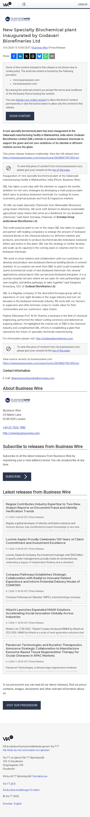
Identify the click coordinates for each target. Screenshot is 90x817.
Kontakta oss (40, 776)
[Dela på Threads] (33, 56)
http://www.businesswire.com (21, 433)
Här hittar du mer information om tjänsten (26, 750)
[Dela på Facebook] (14, 56)
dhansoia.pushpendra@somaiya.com (32, 378)
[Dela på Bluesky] (39, 56)
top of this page (61, 170)
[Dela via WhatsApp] (46, 56)
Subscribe (17, 476)
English (18, 803)
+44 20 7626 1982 (14, 427)
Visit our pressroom (21, 705)
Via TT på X (9, 783)
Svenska (7, 803)
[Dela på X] (26, 56)
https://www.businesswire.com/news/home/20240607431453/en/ (41, 157)
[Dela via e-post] (52, 56)
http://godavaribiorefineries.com (54, 338)
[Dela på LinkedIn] (20, 56)
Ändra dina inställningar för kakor (21, 790)
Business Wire (40, 47)
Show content (20, 116)
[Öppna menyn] (24, 4)
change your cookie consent (31, 100)
